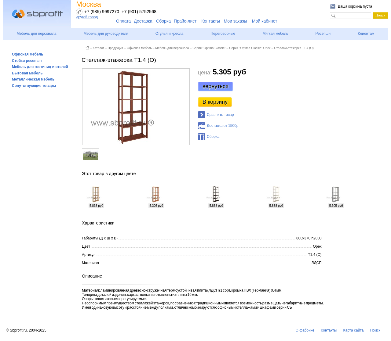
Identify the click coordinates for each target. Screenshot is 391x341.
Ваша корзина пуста (355, 6)
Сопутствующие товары (34, 86)
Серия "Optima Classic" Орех (249, 48)
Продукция (115, 48)
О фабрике (304, 330)
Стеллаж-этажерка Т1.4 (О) (293, 48)
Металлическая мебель (33, 79)
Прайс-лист (185, 21)
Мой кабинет (264, 21)
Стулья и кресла (169, 33)
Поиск (375, 330)
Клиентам (366, 33)
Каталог (98, 48)
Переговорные (222, 33)
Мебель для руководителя (105, 33)
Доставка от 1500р (222, 126)
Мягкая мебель (275, 33)
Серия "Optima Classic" (208, 48)
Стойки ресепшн (27, 61)
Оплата (123, 21)
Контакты (210, 21)
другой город (87, 17)
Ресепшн (323, 33)
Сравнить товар (220, 115)
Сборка (163, 21)
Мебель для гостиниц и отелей (40, 67)
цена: (205, 73)
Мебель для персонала (37, 33)
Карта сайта (353, 330)
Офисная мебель (27, 54)
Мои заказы (235, 21)
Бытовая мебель (27, 73)
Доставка (143, 21)
